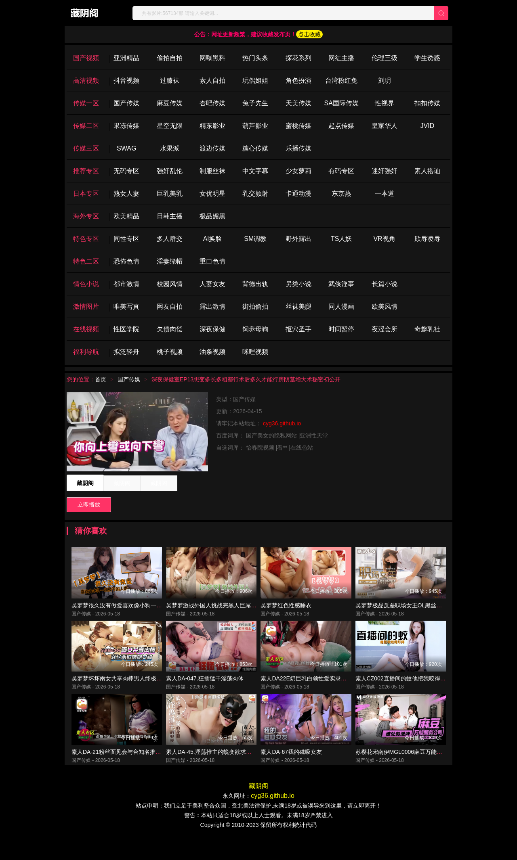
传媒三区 (86, 148)
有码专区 (341, 170)
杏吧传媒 (212, 103)
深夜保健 (212, 329)
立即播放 (89, 504)
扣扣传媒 (427, 103)
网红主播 (341, 57)
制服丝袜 (212, 170)
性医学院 (126, 329)
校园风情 (170, 283)
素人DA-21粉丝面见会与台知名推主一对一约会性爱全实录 (144, 774)
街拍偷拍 (255, 306)
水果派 (169, 148)
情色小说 (86, 283)
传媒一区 (86, 103)
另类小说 (298, 283)
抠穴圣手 (298, 329)
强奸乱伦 (170, 170)
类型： (224, 399)
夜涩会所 (384, 329)
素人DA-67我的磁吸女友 (291, 774)
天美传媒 (298, 103)
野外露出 (298, 238)
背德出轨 (255, 283)
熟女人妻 (126, 193)
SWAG (126, 148)
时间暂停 (341, 329)
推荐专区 (86, 170)
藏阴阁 (85, 483)
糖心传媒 (255, 148)
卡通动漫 (298, 193)
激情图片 (86, 306)
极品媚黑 (212, 216)
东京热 (341, 193)
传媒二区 (86, 125)
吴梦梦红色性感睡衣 (286, 612)
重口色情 (212, 261)
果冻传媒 (126, 125)
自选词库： (231, 447)
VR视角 (384, 238)
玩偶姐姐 (255, 80)
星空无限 (170, 125)
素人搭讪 (427, 170)
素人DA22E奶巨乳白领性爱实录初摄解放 (312, 693)
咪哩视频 (255, 351)
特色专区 (86, 238)
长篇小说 (384, 283)
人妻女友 (212, 283)
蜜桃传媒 (298, 125)
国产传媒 (126, 103)
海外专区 (86, 216)
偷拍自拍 (170, 57)
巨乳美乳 (170, 193)
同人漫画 (341, 306)
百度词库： (231, 435)
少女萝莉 (298, 170)
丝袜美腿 (298, 306)
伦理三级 (384, 57)
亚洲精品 (126, 57)
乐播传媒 (298, 148)
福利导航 (86, 351)
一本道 (384, 193)
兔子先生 (255, 103)
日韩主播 (170, 216)
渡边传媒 (212, 148)
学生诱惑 (427, 57)
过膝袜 (169, 80)
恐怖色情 (126, 261)
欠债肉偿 (170, 329)
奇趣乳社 (427, 329)
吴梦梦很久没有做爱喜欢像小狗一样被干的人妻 (130, 612)
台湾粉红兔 (341, 80)
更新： (224, 411)
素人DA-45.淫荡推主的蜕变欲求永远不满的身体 (226, 774)
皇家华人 (384, 125)
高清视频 (86, 80)
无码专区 (126, 170)
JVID (427, 125)
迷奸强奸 (384, 170)
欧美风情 (384, 306)
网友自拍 (170, 306)
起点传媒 (341, 125)
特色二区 (86, 261)
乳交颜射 (255, 193)
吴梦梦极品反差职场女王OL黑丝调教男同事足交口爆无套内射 (432, 612)
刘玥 (384, 80)
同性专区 (126, 238)
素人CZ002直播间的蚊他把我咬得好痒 (403, 693)
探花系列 (298, 57)
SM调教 (255, 238)
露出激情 (212, 306)
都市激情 (126, 283)
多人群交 (170, 238)
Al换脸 (212, 238)
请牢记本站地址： (239, 423)
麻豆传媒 (170, 103)
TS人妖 (341, 238)
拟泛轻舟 (126, 351)
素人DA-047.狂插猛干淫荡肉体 (204, 693)
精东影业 (212, 125)
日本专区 (86, 193)
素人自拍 (212, 80)
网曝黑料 (212, 57)
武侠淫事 (341, 283)
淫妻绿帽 (170, 261)
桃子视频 (170, 351)
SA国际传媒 (341, 103)
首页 (100, 379)
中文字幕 (255, 170)
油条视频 (212, 351)
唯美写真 (126, 306)
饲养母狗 (255, 329)
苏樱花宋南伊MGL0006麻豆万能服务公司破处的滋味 (421, 774)
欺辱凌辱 (427, 238)
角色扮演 (298, 80)
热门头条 (255, 57)
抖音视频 (126, 80)
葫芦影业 (255, 125)
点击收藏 (309, 34)
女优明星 (212, 193)
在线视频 (86, 329)
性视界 (384, 103)
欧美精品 (126, 216)
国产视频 (86, 57)
